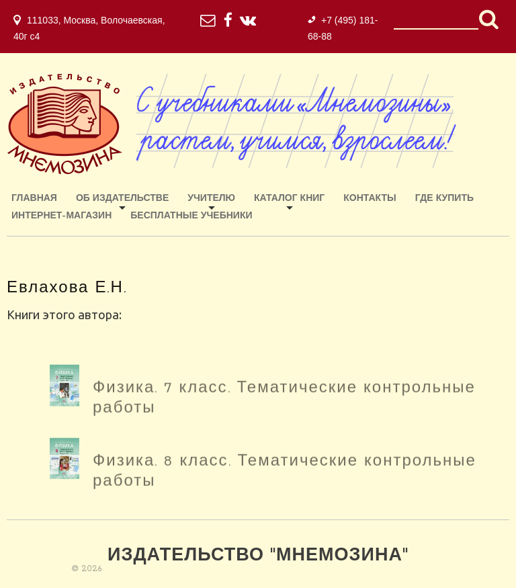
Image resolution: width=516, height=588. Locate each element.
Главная (34, 199)
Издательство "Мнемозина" (258, 556)
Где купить (444, 199)
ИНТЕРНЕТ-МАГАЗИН (61, 216)
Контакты (369, 199)
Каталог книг (289, 199)
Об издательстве (122, 199)
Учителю (211, 199)
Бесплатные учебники (191, 216)
